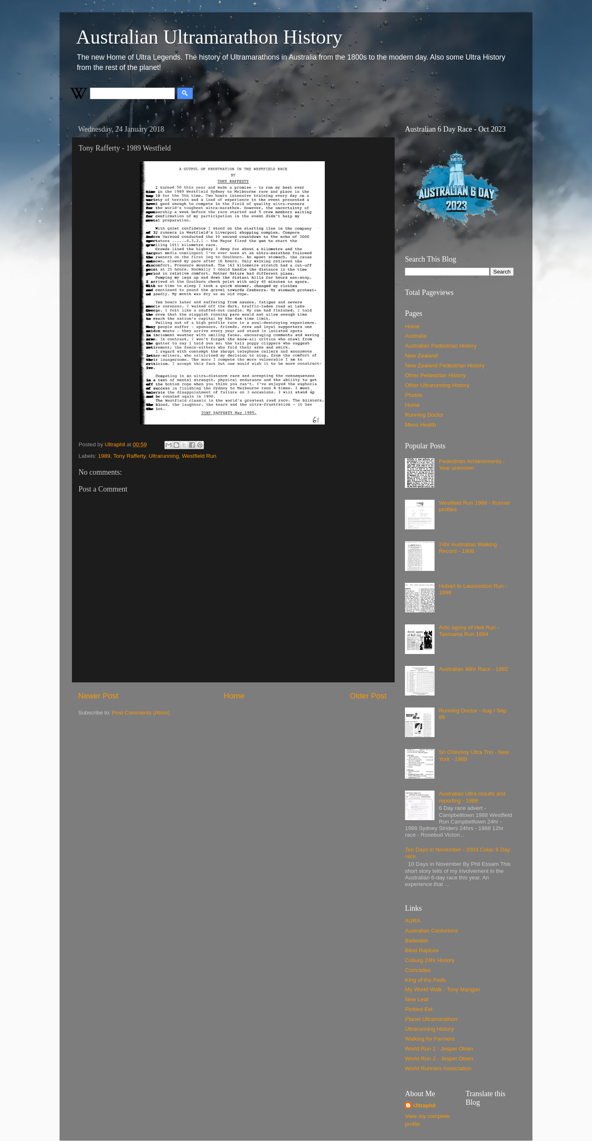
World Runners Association (438, 1068)
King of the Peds (425, 980)
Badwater (416, 940)
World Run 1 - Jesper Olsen (439, 1049)
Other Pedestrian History (435, 375)
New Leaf (416, 999)
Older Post (368, 695)
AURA (413, 921)
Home (234, 695)
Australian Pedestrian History (440, 346)
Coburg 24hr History (430, 960)
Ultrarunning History (429, 1029)
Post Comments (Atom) (141, 713)
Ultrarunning (163, 456)
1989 (104, 456)
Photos (413, 395)
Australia (416, 336)
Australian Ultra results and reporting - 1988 (472, 797)
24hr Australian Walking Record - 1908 (468, 547)
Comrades (417, 970)
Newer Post (98, 695)
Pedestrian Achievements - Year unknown (472, 464)
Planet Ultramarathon (431, 1019)
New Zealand (421, 356)
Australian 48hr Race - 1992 (473, 669)
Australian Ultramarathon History (209, 37)
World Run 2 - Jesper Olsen (439, 1058)
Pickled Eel (418, 1009)
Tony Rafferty (129, 456)
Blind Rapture (422, 950)
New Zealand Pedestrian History (445, 365)
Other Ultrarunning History (437, 385)
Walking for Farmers (430, 1039)
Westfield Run (199, 456)
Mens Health (420, 425)
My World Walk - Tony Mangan (442, 989)
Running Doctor (424, 415)
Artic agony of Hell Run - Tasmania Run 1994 (469, 630)
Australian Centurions (431, 931)
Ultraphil (424, 1105)
